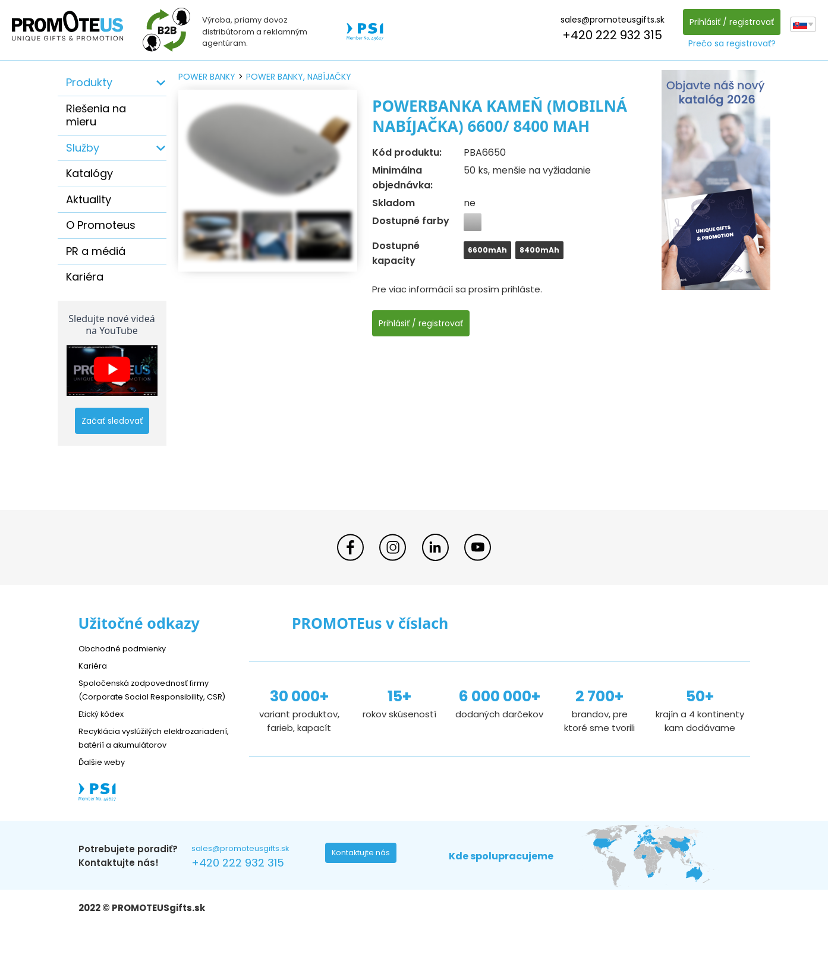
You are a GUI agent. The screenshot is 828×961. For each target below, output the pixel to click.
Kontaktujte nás (364, 883)
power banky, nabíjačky (298, 77)
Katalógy (89, 173)
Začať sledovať (112, 421)
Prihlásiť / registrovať (729, 22)
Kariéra (84, 276)
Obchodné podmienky (127, 648)
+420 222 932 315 (609, 35)
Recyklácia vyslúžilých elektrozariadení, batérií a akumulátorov (135, 757)
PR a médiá (95, 251)
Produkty (89, 82)
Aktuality (88, 199)
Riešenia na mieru (96, 115)
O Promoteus (101, 225)
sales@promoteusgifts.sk (610, 20)
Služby (82, 147)
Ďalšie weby (104, 788)
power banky (206, 77)
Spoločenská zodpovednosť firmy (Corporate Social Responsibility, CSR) (152, 696)
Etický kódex (104, 726)
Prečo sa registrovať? (729, 43)
